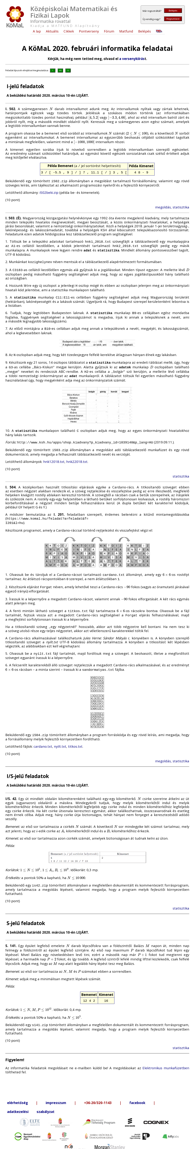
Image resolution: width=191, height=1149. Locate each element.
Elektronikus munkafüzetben (165, 1057)
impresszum (56, 1091)
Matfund (126, 31)
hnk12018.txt (53, 454)
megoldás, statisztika (172, 206)
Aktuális (52, 31)
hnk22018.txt (76, 454)
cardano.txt (43, 736)
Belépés (173, 10)
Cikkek (69, 31)
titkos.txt (75, 736)
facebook (137, 1091)
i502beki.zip (48, 191)
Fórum (109, 31)
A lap (37, 31)
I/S (60, 70)
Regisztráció (172, 18)
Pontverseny (89, 31)
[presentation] (51, 109)
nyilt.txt (60, 736)
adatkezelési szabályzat (30, 1100)
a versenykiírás (132, 58)
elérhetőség (17, 1091)
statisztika (181, 469)
